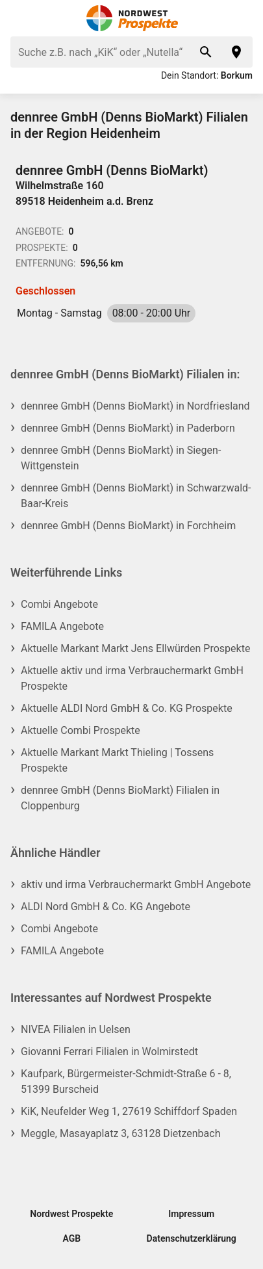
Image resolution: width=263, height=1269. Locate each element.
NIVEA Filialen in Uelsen (76, 1029)
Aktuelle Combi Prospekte (80, 730)
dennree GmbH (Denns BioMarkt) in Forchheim (128, 525)
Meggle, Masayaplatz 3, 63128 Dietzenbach (120, 1133)
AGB (71, 1238)
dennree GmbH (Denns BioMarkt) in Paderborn (128, 428)
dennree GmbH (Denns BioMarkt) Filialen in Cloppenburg (120, 798)
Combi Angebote (59, 604)
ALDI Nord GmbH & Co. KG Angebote (105, 906)
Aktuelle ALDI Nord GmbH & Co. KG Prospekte (126, 708)
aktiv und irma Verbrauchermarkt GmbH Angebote (136, 884)
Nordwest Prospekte (71, 1214)
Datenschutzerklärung (191, 1238)
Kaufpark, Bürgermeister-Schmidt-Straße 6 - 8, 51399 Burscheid (126, 1081)
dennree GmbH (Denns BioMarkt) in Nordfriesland (135, 406)
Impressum (191, 1214)
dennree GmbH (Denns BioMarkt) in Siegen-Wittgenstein (121, 458)
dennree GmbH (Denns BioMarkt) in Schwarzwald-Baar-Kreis (136, 496)
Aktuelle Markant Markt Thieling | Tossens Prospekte (117, 760)
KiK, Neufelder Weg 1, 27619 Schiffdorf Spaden (129, 1111)
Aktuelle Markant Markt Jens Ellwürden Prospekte (135, 648)
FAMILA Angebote (62, 626)
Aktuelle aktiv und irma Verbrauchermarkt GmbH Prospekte (132, 678)
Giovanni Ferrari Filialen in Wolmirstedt (109, 1051)
